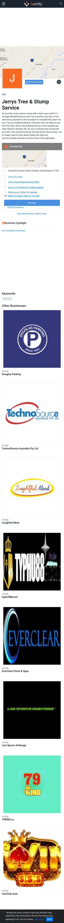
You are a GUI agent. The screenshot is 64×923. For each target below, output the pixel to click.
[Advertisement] (32, 27)
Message (32, 202)
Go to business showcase (13, 230)
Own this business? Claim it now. (32, 213)
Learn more (39, 919)
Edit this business (14, 207)
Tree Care (7, 299)
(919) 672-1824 (15, 177)
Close (49, 919)
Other (4, 94)
